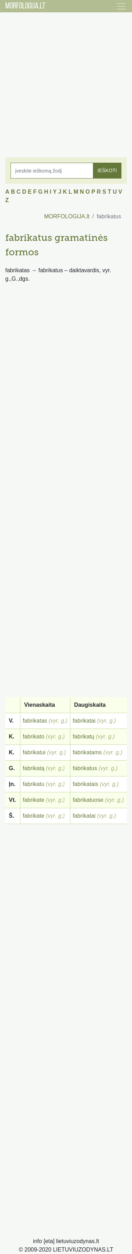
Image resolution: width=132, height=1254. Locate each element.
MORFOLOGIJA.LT (25, 6)
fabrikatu (33, 784)
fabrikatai (84, 721)
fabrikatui (34, 752)
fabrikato (33, 737)
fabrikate (33, 800)
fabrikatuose (88, 800)
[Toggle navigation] (121, 6)
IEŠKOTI (107, 170)
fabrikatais (85, 784)
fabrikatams (87, 752)
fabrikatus (85, 768)
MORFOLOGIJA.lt (66, 216)
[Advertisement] (66, 80)
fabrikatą (33, 768)
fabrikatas (35, 721)
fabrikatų (83, 737)
